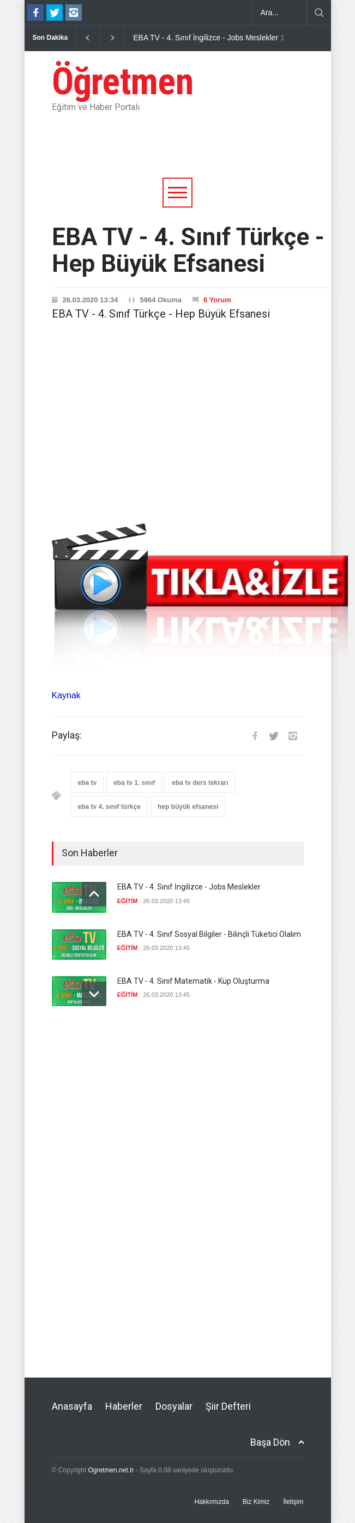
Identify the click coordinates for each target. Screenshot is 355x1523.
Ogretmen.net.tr (111, 1470)
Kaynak (66, 695)
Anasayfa (72, 1406)
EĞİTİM (127, 901)
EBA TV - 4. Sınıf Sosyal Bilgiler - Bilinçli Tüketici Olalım (209, 934)
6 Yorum (217, 300)
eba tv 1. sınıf (134, 783)
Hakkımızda (211, 1502)
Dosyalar (173, 1406)
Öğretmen (123, 81)
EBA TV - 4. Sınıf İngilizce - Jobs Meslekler (205, 37)
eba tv (87, 783)
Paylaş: (67, 735)
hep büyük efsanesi (188, 807)
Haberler (123, 1406)
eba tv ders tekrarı (200, 783)
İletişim (293, 1502)
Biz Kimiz (256, 1502)
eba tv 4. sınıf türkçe (109, 807)
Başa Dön (270, 1442)
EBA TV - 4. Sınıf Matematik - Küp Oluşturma (193, 981)
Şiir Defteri (228, 1406)
